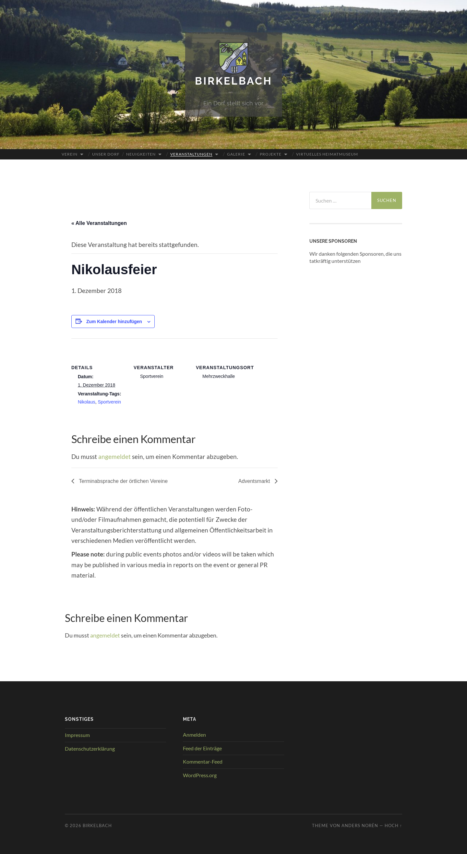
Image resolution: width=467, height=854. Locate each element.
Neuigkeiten (141, 154)
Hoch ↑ (393, 825)
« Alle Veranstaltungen (99, 223)
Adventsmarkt (254, 481)
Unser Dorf (106, 154)
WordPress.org (200, 775)
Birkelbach (233, 81)
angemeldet (114, 456)
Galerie (236, 154)
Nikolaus (86, 401)
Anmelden (194, 734)
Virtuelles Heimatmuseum (327, 154)
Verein (70, 154)
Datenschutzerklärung (90, 748)
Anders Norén (359, 825)
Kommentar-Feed (202, 761)
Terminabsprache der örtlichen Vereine (123, 481)
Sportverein (109, 401)
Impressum (77, 735)
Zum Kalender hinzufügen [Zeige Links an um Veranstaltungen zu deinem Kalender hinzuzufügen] (114, 321)
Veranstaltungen (191, 154)
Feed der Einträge (202, 748)
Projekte (270, 154)
